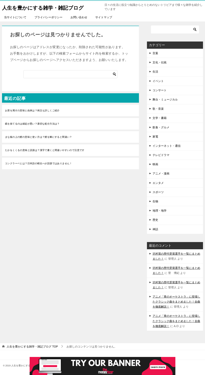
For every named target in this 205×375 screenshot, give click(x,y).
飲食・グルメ (161, 127)
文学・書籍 (160, 118)
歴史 (155, 219)
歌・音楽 (158, 108)
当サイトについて (15, 17)
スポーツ (158, 192)
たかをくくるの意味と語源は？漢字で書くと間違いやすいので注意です (44, 150)
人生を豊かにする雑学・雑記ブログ (51, 6)
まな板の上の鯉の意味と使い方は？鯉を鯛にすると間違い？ (38, 137)
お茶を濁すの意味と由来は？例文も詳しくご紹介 (32, 110)
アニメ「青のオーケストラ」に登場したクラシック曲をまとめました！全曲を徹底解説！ (176, 301)
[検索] (70, 74)
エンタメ (158, 182)
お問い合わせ (78, 17)
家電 (155, 136)
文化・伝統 (160, 62)
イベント (158, 81)
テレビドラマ (161, 155)
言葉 (155, 53)
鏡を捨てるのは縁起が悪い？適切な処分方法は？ (32, 123)
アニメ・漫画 (161, 173)
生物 (155, 201)
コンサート (160, 90)
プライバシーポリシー (48, 17)
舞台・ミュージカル (165, 99)
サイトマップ (103, 17)
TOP (32, 346)
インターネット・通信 (167, 145)
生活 (155, 71)
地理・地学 (160, 210)
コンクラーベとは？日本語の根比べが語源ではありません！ (38, 163)
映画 (155, 164)
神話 (155, 229)
